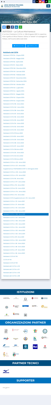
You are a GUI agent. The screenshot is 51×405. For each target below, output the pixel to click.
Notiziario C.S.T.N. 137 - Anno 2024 (13, 113)
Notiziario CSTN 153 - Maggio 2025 (13, 58)
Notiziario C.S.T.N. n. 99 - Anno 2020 (14, 243)
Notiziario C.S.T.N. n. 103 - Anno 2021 (14, 230)
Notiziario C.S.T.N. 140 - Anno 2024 (13, 107)
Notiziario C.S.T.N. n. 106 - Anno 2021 (14, 220)
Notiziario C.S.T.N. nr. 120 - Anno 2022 (14, 172)
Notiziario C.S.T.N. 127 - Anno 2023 (13, 146)
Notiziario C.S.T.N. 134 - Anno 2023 (13, 123)
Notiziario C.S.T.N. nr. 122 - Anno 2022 (14, 162)
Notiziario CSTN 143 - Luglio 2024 (13, 87)
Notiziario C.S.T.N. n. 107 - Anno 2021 (14, 217)
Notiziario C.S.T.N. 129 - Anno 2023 (13, 139)
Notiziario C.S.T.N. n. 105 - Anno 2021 (14, 224)
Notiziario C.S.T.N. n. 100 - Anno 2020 (14, 240)
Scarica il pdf (32, 45)
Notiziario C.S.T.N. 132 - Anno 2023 (13, 126)
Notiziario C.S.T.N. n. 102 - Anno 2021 (14, 233)
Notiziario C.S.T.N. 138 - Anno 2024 (13, 110)
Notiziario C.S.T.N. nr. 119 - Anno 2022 (14, 175)
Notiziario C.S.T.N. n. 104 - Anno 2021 (14, 227)
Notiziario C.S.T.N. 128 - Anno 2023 (13, 143)
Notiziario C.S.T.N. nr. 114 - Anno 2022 (14, 191)
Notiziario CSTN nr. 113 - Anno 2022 (13, 195)
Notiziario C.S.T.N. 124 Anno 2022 (13, 156)
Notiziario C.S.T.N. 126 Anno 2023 (13, 149)
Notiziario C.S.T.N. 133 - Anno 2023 (13, 130)
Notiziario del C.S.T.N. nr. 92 (11, 266)
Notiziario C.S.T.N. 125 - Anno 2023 (13, 152)
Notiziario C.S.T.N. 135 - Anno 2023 (13, 120)
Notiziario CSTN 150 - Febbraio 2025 (14, 74)
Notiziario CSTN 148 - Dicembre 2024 (14, 68)
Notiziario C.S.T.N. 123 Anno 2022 (13, 159)
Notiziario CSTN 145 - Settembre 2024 (15, 81)
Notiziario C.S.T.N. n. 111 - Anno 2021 (13, 204)
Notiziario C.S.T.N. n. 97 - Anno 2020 (14, 250)
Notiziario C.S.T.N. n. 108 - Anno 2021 (14, 214)
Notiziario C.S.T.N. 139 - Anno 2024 (13, 104)
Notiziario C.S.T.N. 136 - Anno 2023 (13, 117)
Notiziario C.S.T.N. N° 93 (10, 263)
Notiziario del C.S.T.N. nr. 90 (11, 272)
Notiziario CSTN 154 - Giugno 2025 (13, 55)
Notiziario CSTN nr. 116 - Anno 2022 (13, 185)
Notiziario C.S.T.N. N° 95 (10, 256)
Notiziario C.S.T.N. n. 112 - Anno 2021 (14, 201)
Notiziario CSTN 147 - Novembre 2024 (14, 78)
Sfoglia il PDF (19, 45)
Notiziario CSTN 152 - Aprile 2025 (13, 61)
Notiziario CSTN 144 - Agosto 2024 (13, 91)
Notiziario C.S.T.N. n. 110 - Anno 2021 (14, 207)
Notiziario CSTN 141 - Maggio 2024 (13, 94)
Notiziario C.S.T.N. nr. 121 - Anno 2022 (14, 165)
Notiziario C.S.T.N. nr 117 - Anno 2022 (14, 182)
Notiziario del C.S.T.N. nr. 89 (11, 276)
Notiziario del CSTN (10, 52)
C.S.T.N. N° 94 (7, 259)
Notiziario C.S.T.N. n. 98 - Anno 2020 (14, 246)
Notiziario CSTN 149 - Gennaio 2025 (14, 71)
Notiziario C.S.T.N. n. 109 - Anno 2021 (14, 211)
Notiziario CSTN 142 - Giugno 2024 (13, 97)
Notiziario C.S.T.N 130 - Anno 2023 (13, 136)
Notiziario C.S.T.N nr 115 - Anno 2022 (14, 188)
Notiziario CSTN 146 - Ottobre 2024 (14, 84)
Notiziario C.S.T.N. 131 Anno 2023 (13, 133)
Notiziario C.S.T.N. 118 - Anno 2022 (13, 178)
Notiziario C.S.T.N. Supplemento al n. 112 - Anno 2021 (19, 198)
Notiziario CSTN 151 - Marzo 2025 (13, 65)
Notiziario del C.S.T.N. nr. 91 (11, 269)
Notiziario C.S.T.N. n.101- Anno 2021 (13, 237)
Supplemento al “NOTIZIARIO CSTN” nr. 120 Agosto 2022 (20, 169)
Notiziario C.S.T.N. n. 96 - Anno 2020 (14, 253)
